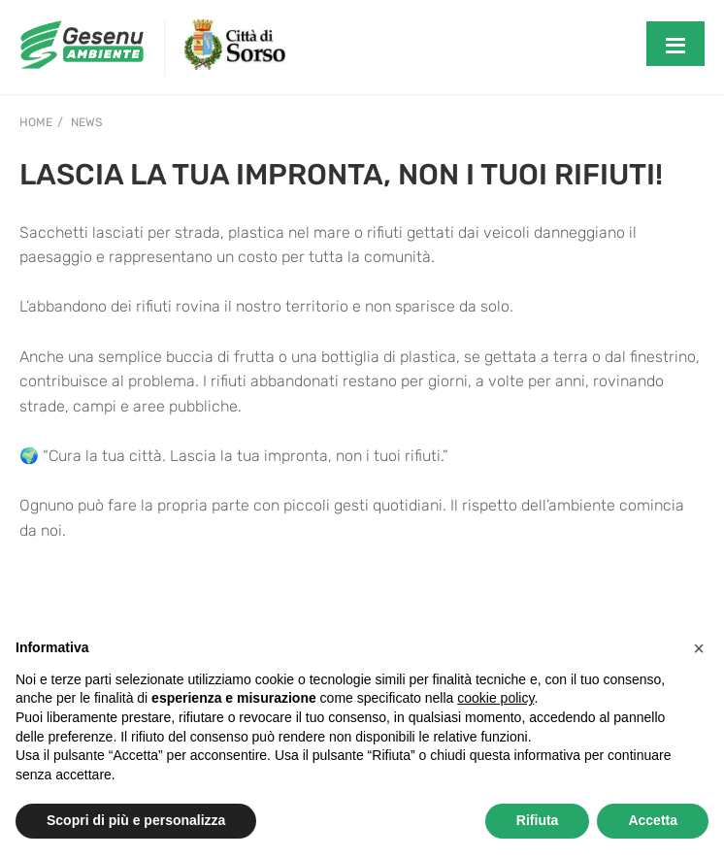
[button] (698, 648)
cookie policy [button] (495, 698)
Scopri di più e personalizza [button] (136, 820)
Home (35, 122)
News (86, 122)
